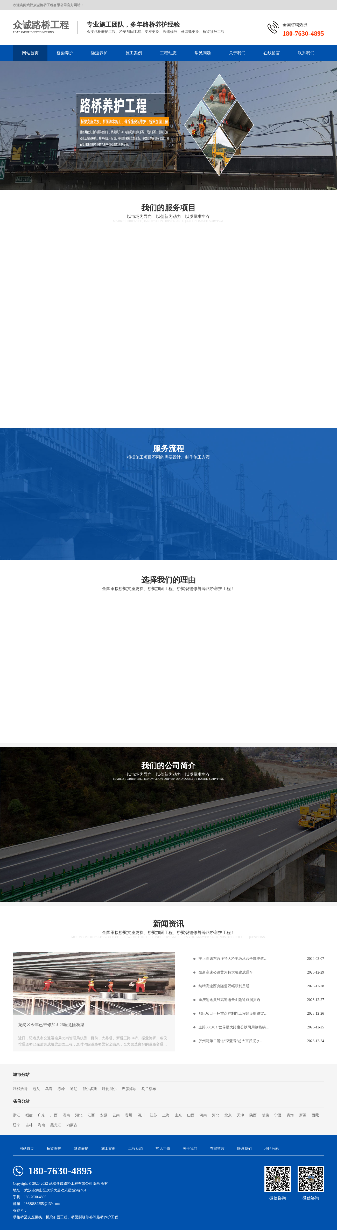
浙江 (16, 1115)
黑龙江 (55, 1125)
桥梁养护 (65, 53)
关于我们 (237, 53)
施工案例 (133, 53)
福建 (29, 1115)
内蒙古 (71, 1125)
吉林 (29, 1125)
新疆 (302, 1115)
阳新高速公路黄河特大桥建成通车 (226, 972)
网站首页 (30, 53)
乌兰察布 (149, 1089)
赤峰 (61, 1089)
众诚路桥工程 (41, 25)
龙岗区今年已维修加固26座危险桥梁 (51, 1024)
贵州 (128, 1115)
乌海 (48, 1089)
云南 (116, 1115)
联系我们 (306, 53)
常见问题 (202, 53)
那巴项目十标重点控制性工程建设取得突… (233, 1013)
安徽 (103, 1115)
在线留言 (271, 53)
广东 (41, 1115)
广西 (54, 1115)
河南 (203, 1115)
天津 (240, 1115)
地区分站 (271, 1149)
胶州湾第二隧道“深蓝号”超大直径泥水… (231, 1041)
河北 (215, 1115)
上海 (166, 1115)
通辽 (73, 1089)
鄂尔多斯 (89, 1089)
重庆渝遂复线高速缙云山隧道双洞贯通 (229, 1000)
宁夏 (278, 1115)
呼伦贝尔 (109, 1089)
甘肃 (265, 1115)
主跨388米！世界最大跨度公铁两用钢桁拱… (234, 1027)
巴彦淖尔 (129, 1089)
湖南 (66, 1115)
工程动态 (168, 53)
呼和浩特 (20, 1089)
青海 (290, 1115)
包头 (36, 1089)
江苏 (153, 1115)
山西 (190, 1115)
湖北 (78, 1115)
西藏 (315, 1115)
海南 (41, 1125)
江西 (91, 1115)
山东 (178, 1115)
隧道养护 (99, 53)
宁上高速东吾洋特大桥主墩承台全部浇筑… (233, 959)
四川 (141, 1115)
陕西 (253, 1115)
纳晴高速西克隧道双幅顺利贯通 (224, 986)
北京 (228, 1115)
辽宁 (16, 1125)
